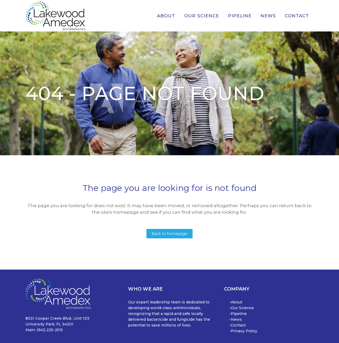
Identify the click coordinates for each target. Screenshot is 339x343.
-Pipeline (238, 313)
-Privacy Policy (243, 331)
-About (235, 302)
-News (235, 319)
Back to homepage (169, 233)
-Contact (237, 325)
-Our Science (241, 308)
